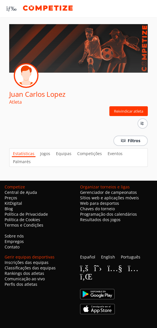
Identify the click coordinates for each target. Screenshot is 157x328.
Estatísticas (23, 153)
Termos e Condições (24, 225)
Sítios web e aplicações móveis (109, 197)
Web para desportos (99, 203)
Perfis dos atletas (21, 284)
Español (87, 257)
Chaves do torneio (97, 208)
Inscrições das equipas (27, 262)
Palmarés (22, 161)
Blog (9, 208)
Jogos (45, 153)
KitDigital (13, 203)
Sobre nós (14, 236)
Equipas (63, 153)
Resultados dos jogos (100, 219)
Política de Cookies (22, 219)
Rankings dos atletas (24, 273)
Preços (11, 197)
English (108, 257)
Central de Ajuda (21, 192)
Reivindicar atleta (128, 111)
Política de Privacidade (26, 214)
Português (130, 257)
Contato (12, 247)
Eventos (115, 153)
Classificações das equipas (30, 268)
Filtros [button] (130, 140)
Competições (89, 153)
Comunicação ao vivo (25, 278)
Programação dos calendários (108, 214)
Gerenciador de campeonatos (108, 192)
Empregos (14, 241)
